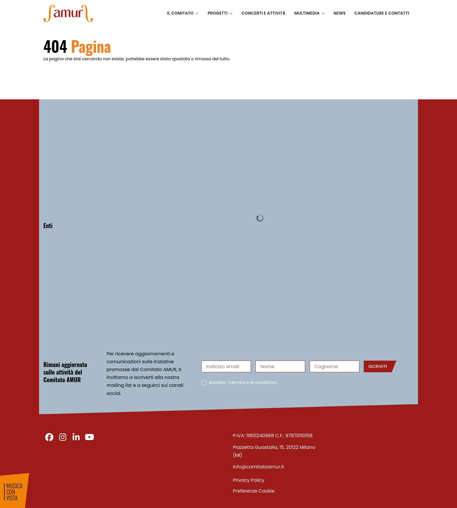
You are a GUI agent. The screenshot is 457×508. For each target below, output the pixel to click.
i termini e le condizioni (252, 382)
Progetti (220, 13)
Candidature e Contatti (381, 13)
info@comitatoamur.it (258, 466)
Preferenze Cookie (254, 491)
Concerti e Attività (264, 13)
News (340, 13)
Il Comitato (183, 13)
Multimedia (309, 13)
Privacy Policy (248, 480)
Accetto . (243, 382)
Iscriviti (377, 366)
